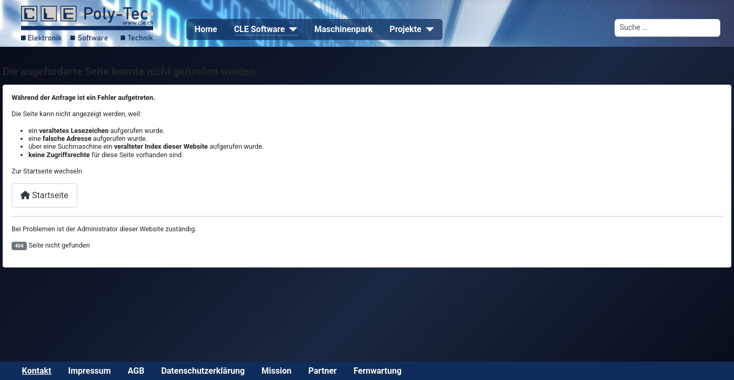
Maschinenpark (343, 29)
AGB (136, 371)
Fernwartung (377, 371)
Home (206, 29)
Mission (276, 371)
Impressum (89, 371)
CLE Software (259, 29)
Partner (322, 371)
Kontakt (37, 371)
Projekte (405, 29)
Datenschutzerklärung (203, 371)
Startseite (44, 195)
